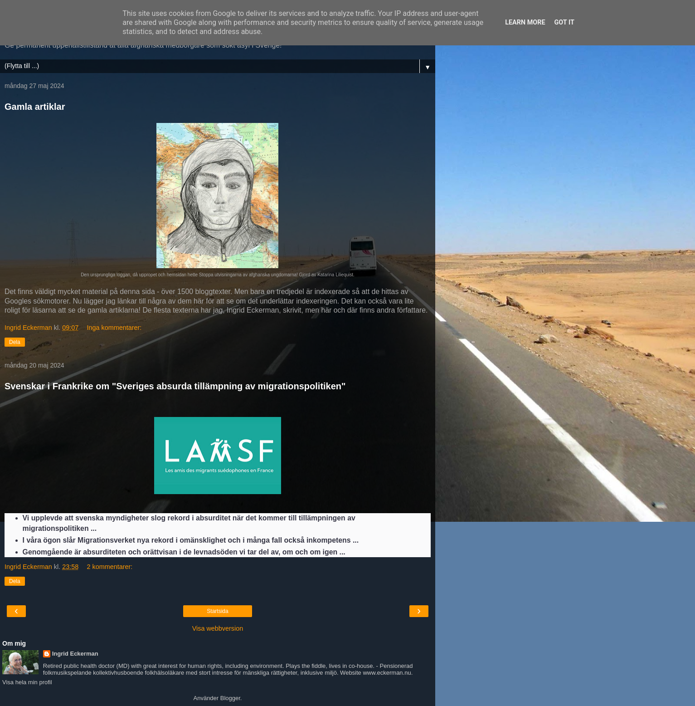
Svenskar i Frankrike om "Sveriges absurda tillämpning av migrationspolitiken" (175, 386)
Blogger (230, 698)
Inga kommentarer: (114, 327)
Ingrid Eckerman (75, 653)
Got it (564, 22)
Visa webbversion (217, 628)
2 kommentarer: (110, 566)
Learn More (525, 22)
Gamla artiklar (35, 107)
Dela (14, 342)
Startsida (217, 611)
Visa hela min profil (27, 682)
